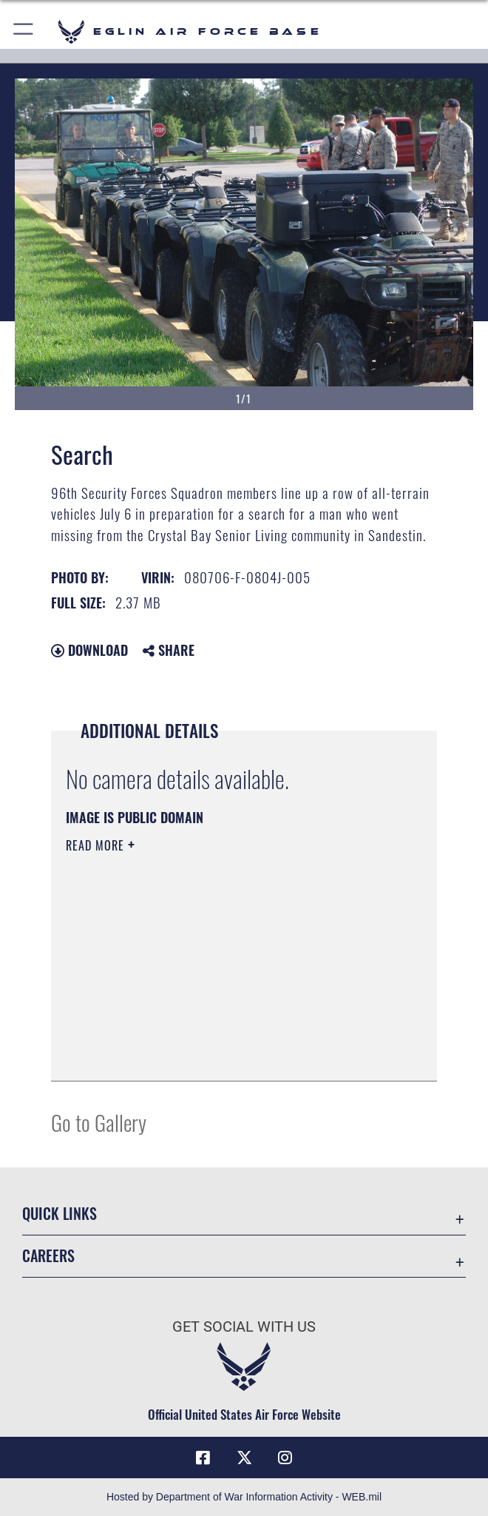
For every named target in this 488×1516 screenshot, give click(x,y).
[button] (24, 31)
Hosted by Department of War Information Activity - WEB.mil (244, 1497)
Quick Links (59, 1213)
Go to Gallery (98, 1122)
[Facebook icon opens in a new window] (203, 1457)
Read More (97, 845)
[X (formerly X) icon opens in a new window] (244, 1457)
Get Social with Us (244, 1326)
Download (89, 650)
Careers (48, 1255)
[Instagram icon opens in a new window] (285, 1457)
